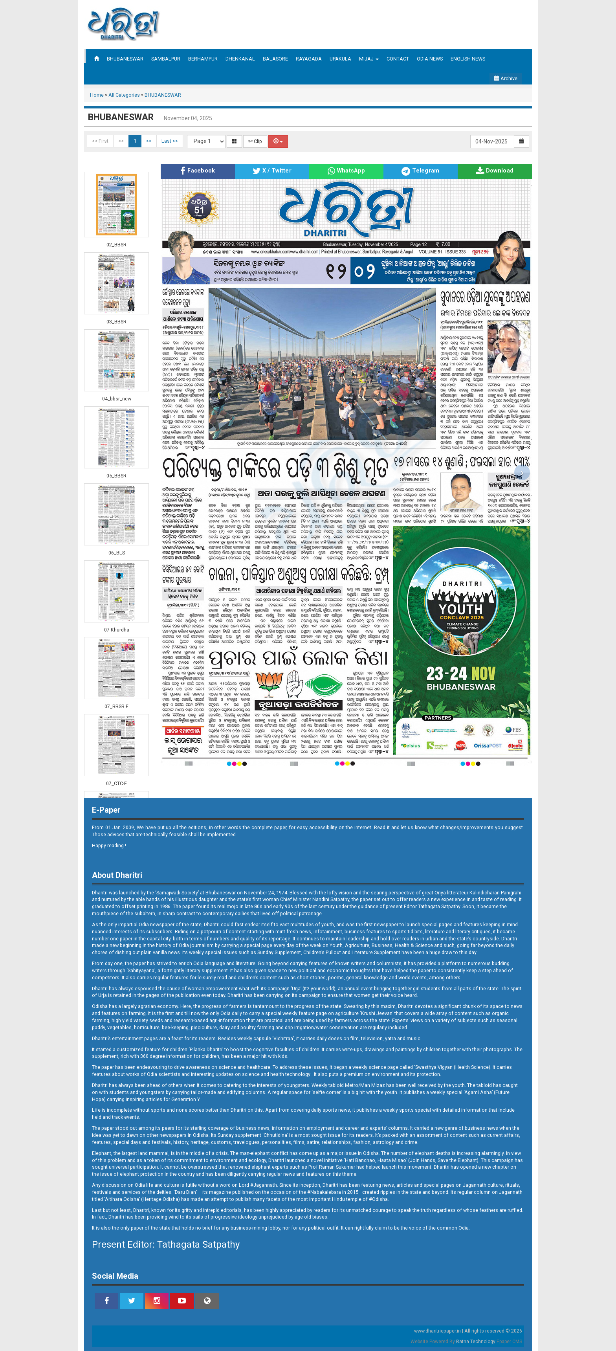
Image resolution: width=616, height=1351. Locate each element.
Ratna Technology (475, 1341)
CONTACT (398, 59)
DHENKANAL (240, 59)
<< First (100, 141)
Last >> (169, 141)
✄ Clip (255, 141)
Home (97, 95)
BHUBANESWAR (125, 59)
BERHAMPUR (203, 59)
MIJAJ (369, 59)
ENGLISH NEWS (468, 59)
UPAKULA (340, 59)
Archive (505, 78)
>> (149, 141)
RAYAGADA (309, 59)
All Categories (124, 95)
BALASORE (275, 59)
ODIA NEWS (430, 59)
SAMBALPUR (165, 59)
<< (121, 141)
